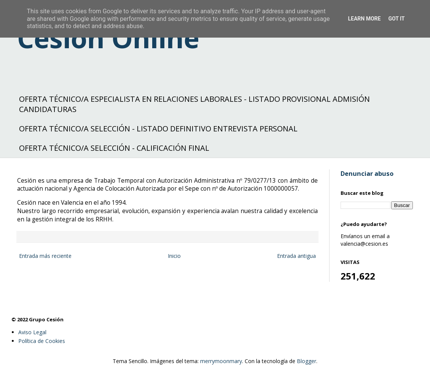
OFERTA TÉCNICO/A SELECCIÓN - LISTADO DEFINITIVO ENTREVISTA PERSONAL (158, 128)
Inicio (174, 255)
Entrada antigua (296, 255)
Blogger (306, 361)
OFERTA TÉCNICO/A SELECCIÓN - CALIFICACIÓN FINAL (114, 148)
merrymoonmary (221, 361)
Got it (396, 19)
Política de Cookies (41, 340)
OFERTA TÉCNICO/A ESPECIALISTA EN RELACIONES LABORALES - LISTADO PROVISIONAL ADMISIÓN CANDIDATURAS (194, 104)
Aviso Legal (32, 332)
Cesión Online (108, 38)
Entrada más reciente (45, 255)
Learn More (364, 19)
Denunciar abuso (367, 173)
